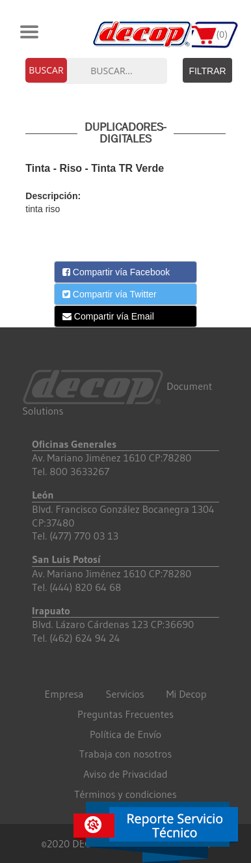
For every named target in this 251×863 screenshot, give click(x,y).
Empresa (64, 693)
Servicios (125, 693)
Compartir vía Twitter (109, 294)
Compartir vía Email (108, 316)
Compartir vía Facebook (116, 272)
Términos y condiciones (125, 794)
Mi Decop (186, 693)
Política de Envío (125, 734)
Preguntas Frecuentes (125, 713)
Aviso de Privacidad (125, 773)
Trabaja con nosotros (125, 753)
